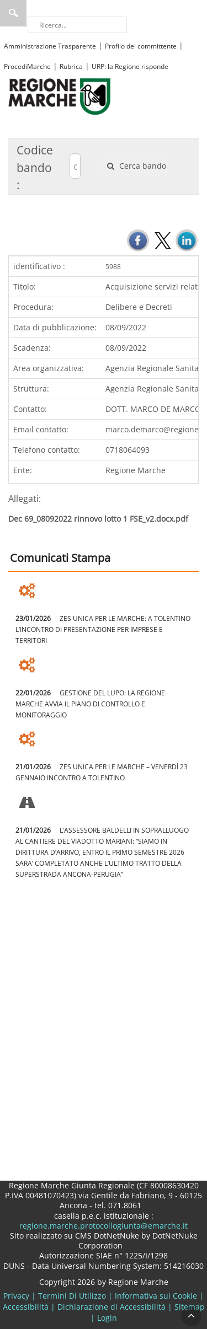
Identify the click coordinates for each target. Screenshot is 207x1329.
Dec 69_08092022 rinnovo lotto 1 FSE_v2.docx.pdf (98, 518)
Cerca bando (135, 165)
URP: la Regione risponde (130, 66)
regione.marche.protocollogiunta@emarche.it (103, 1225)
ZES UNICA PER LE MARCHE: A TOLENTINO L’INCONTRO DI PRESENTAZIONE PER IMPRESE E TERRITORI (102, 629)
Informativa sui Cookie (156, 1295)
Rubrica (71, 66)
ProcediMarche (27, 66)
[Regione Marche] (59, 95)
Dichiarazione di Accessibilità (111, 1306)
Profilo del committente (141, 46)
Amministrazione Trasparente (50, 46)
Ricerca (13, 13)
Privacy (16, 1295)
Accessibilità (26, 1306)
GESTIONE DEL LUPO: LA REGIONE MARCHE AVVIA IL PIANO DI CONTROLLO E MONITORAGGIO (90, 704)
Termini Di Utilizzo (72, 1295)
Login (107, 1317)
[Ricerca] (77, 25)
